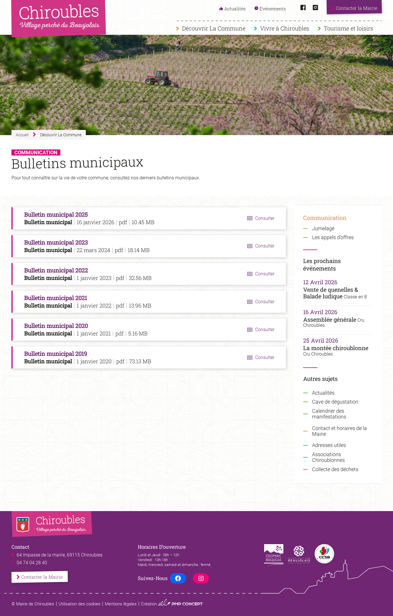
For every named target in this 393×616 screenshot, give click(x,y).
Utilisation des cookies (79, 604)
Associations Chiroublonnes (328, 457)
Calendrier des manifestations (329, 414)
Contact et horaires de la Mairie (339, 431)
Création (172, 604)
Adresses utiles (329, 445)
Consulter (264, 218)
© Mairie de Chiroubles (32, 604)
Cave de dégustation (335, 402)
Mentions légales (121, 604)
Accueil (22, 135)
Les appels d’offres (333, 237)
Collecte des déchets (335, 469)
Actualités (323, 393)
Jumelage (323, 228)
